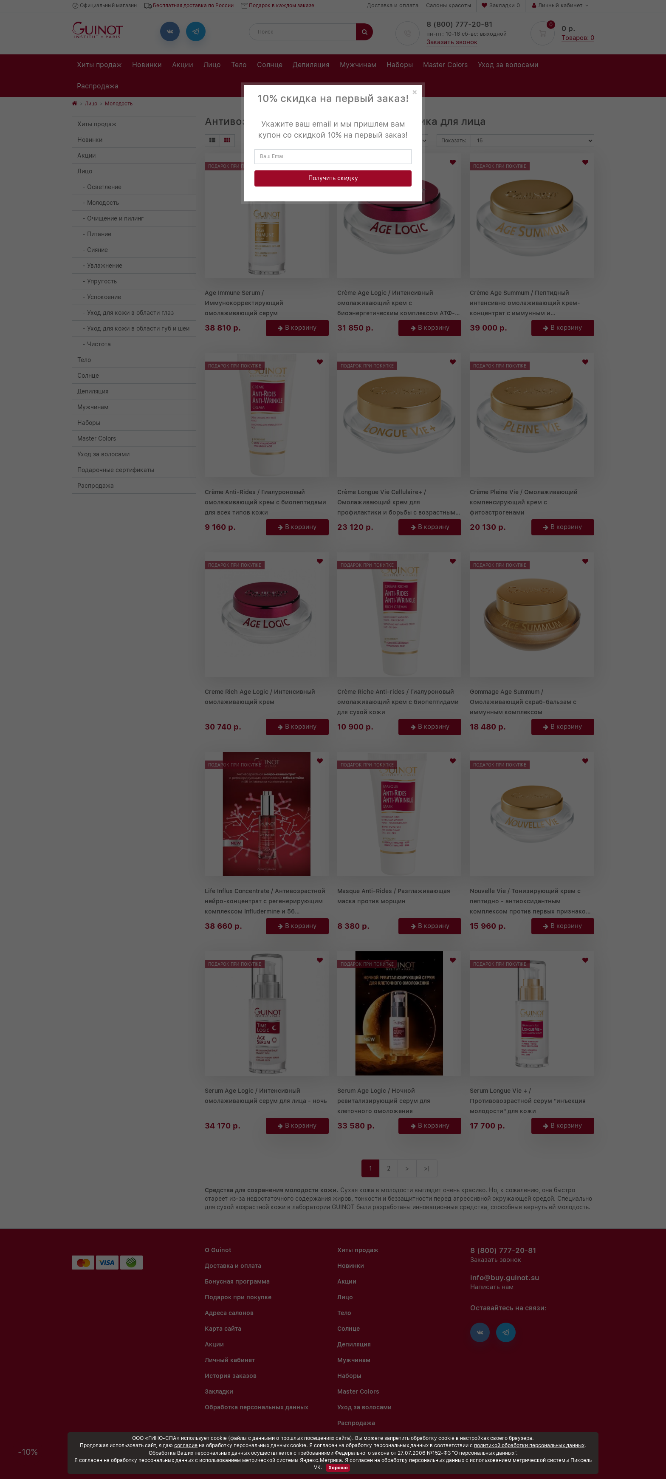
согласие (186, 1445)
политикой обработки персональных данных (529, 1445)
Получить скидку (333, 178)
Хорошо (338, 1468)
